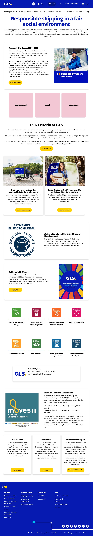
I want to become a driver (10, 508)
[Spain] (41, 4)
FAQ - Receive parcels (59, 501)
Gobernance (17, 471)
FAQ (60, 4)
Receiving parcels (27, 505)
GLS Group (42, 500)
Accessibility (51, 533)
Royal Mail (41, 496)
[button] (21, 105)
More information (15, 82)
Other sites (42, 493)
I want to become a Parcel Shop (10, 503)
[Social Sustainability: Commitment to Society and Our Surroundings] (68, 171)
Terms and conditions (62, 533)
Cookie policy (42, 533)
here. (49, 36)
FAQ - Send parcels (61, 496)
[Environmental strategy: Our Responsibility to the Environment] (24, 171)
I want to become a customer (10, 514)
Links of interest (27, 493)
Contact (57, 508)
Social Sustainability (68, 210)
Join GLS (7, 493)
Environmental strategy (25, 210)
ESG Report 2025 (46, 148)
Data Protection (32, 533)
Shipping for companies (25, 501)
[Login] (85, 4)
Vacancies (7, 518)
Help (56, 493)
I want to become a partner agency (10, 497)
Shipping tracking (27, 496)
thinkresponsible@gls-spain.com (53, 377)
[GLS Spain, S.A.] (34, 374)
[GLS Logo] (8, 4)
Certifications (46, 471)
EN (50, 4)
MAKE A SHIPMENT (71, 4)
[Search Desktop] (33, 3)
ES (54, 4)
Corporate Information (75, 533)
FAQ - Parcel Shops (61, 505)
